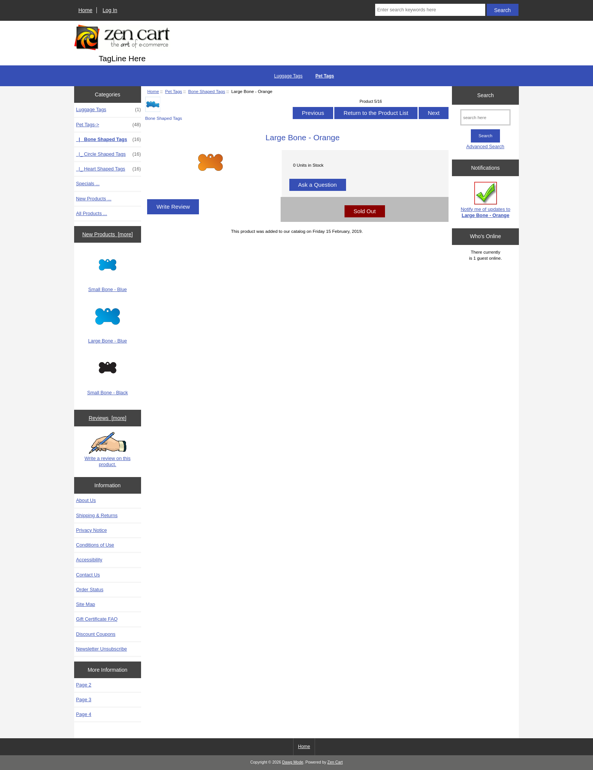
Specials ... (87, 183)
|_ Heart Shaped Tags (108, 169)
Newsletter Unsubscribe (101, 649)
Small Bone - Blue (107, 272)
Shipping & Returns (97, 515)
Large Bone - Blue (107, 324)
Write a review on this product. (107, 449)
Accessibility (89, 559)
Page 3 (83, 699)
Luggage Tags (288, 76)
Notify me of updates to (485, 200)
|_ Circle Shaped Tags (108, 154)
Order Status (89, 589)
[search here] (485, 117)
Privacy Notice (91, 530)
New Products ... (94, 198)
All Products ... (91, 213)
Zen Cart (335, 762)
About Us (86, 500)
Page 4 (83, 714)
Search (485, 95)
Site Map (85, 604)
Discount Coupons (95, 634)
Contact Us (88, 575)
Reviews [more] (107, 418)
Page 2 (83, 685)
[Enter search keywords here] (430, 10)
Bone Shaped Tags (206, 91)
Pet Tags (173, 91)
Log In (109, 10)
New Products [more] (107, 234)
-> (108, 125)
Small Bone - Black (107, 375)
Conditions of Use (95, 545)
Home (85, 10)
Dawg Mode (292, 762)
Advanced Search (485, 146)
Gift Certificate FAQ (97, 619)
